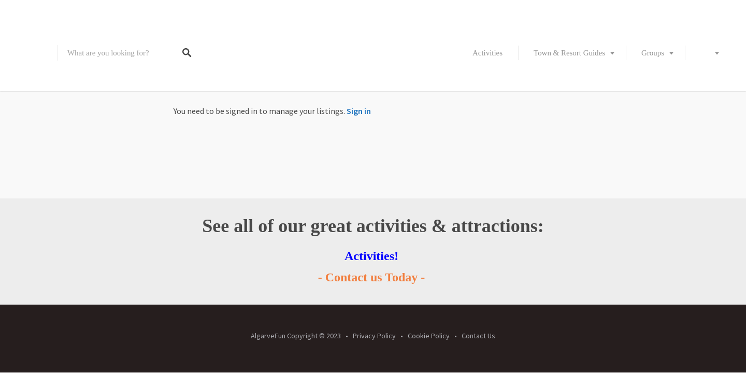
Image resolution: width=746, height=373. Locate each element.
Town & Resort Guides (569, 53)
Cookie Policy (429, 335)
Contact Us (478, 335)
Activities (487, 53)
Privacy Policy (374, 335)
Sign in (359, 111)
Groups (652, 53)
